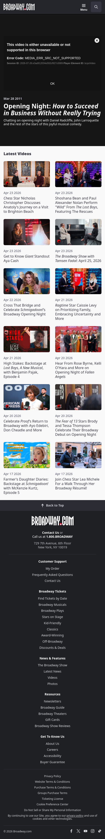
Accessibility (52, 756)
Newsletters (52, 701)
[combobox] (94, 7)
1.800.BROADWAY (59, 536)
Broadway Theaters (53, 714)
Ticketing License (52, 799)
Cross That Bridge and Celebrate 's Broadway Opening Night (25, 310)
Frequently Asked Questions (52, 575)
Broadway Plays (52, 610)
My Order (52, 568)
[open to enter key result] (96, 7)
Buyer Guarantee (52, 762)
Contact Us (50, 532)
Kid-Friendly (52, 623)
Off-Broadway (53, 641)
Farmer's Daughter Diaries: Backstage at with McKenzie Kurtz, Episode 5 (26, 486)
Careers (52, 749)
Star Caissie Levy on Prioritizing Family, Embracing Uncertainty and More (78, 312)
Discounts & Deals (52, 647)
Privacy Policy (52, 776)
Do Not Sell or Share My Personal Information (52, 810)
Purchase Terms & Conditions (52, 787)
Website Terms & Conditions (52, 782)
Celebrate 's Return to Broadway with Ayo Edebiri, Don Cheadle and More (26, 425)
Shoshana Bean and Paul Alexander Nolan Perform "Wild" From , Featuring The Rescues (76, 205)
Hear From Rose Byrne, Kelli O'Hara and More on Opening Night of (78, 370)
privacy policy (75, 815)
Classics (52, 629)
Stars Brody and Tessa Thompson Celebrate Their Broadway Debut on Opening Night (76, 428)
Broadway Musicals (52, 604)
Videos (52, 677)
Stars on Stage (52, 617)
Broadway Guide (52, 707)
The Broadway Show (52, 665)
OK (52, 83)
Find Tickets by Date (52, 598)
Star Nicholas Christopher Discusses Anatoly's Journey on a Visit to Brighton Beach (26, 205)
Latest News (52, 671)
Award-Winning (52, 635)
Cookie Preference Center (52, 804)
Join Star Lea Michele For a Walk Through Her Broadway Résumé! (77, 484)
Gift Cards (52, 720)
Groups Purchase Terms (52, 793)
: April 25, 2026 (78, 258)
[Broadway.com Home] (19, 7)
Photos (52, 684)
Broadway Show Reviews (52, 726)
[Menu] (83, 7)
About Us (52, 743)
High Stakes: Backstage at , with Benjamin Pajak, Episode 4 (25, 370)
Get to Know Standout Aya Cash (27, 258)
